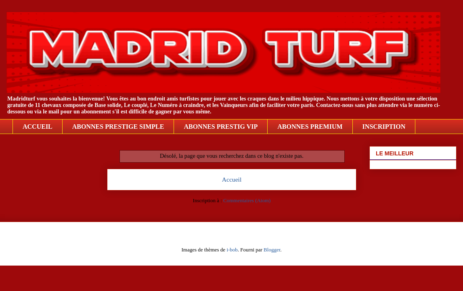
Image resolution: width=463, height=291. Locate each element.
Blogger (272, 250)
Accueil (232, 179)
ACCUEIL (37, 126)
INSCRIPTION (384, 126)
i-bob (231, 250)
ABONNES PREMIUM (309, 126)
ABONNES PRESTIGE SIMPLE (118, 126)
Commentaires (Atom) (246, 200)
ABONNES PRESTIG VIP (221, 126)
